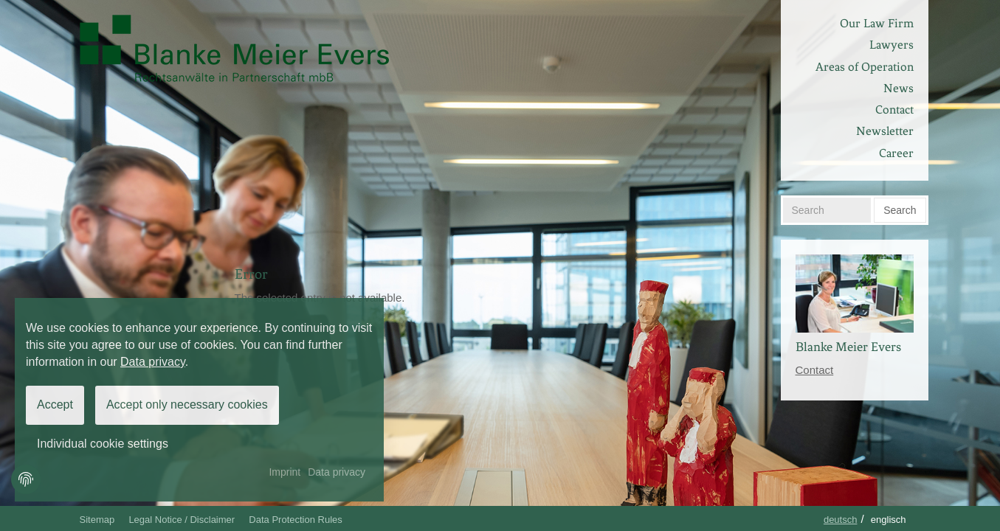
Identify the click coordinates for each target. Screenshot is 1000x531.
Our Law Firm (877, 23)
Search (899, 210)
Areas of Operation (864, 67)
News (898, 88)
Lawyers (891, 45)
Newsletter (885, 131)
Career (896, 153)
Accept (55, 404)
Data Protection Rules (295, 519)
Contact (894, 110)
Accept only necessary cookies (187, 404)
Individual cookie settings (102, 443)
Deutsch (841, 519)
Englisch (888, 519)
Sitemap (97, 519)
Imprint (284, 472)
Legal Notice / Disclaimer (181, 519)
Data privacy (152, 361)
